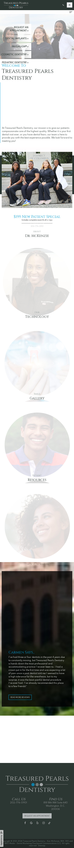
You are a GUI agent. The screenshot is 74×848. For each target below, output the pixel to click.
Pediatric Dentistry (15, 63)
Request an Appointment (19, 29)
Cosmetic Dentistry (14, 55)
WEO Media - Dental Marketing (18, 843)
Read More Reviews (20, 697)
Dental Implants (16, 39)
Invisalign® (20, 47)
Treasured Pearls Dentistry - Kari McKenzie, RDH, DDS (46, 841)
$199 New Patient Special (37, 216)
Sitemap (41, 846)
